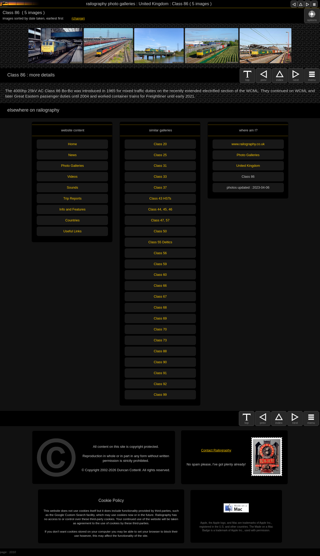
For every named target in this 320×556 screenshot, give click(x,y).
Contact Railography (216, 450)
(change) (78, 18)
